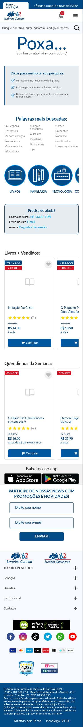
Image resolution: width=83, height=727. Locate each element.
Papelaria (35, 139)
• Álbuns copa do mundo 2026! (56, 6)
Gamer (59, 126)
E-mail (31, 222)
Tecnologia (62, 191)
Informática (11, 151)
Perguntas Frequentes (33, 227)
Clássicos (35, 134)
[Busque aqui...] (37, 28)
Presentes (61, 131)
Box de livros (12, 141)
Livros (15, 191)
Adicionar (29, 343)
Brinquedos (37, 144)
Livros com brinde (66, 146)
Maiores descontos (36, 127)
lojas (32, 149)
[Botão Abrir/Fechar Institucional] (75, 568)
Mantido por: (27, 721)
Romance (61, 136)
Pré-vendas (11, 126)
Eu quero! (41, 536)
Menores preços (14, 136)
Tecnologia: (57, 721)
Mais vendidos (13, 146)
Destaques (11, 131)
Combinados (63, 141)
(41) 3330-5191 (41, 217)
